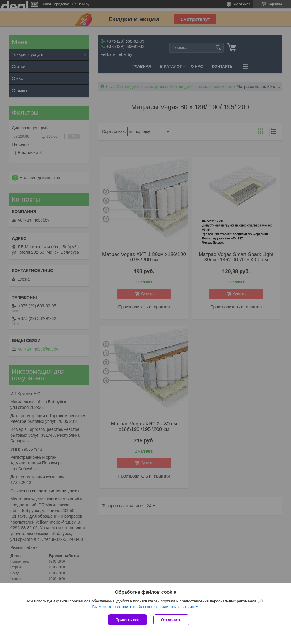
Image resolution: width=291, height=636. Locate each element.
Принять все (128, 620)
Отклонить (171, 620)
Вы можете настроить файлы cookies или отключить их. (143, 606)
